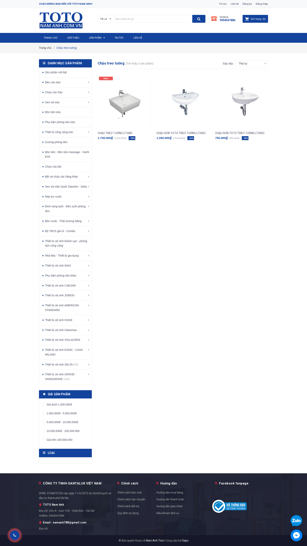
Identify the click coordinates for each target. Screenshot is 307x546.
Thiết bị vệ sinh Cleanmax (61, 330)
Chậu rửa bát (53, 166)
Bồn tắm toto (53, 112)
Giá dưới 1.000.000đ (59, 404)
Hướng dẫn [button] (168, 483)
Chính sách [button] (129, 483)
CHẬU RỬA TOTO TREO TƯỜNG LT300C (240, 133)
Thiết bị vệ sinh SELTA (61, 364)
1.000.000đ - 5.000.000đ (61, 413)
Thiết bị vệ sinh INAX (58, 265)
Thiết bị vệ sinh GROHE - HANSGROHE (60, 377)
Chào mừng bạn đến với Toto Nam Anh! (65, 3)
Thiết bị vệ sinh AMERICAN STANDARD (62, 308)
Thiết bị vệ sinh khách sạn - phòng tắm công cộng (66, 243)
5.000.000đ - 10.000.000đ (62, 422)
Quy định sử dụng (128, 513)
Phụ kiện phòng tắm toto (60, 122)
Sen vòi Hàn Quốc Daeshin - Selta (66, 186)
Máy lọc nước (53, 196)
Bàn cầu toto (52, 82)
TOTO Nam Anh (53, 504)
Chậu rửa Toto (53, 92)
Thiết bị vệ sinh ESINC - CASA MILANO (64, 352)
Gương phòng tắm (56, 142)
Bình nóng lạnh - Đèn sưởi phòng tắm (65, 209)
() (255, 18)
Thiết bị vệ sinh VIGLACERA (62, 339)
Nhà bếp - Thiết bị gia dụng (62, 255)
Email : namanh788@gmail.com (65, 522)
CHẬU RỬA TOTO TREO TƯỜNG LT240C (181, 133)
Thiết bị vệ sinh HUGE (58, 320)
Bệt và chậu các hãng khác (61, 176)
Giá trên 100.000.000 (59, 439)
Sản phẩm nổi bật (56, 72)
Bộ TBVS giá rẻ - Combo (60, 231)
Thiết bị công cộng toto (59, 132)
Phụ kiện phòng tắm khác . (61, 275)
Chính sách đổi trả (128, 506)
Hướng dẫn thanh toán (170, 499)
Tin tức (223, 3)
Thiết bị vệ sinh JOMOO (60, 295)
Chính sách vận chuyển (131, 499)
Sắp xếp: (228, 63)
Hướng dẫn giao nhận (169, 506)
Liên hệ (235, 3)
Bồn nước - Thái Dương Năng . (64, 221)
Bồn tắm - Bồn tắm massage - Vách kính (67, 154)
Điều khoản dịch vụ (167, 513)
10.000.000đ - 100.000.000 (62, 431)
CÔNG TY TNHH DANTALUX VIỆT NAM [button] (72, 483)
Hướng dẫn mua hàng (169, 492)
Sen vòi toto (52, 102)
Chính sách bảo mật (129, 492)
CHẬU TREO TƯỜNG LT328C (115, 133)
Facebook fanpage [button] (233, 483)
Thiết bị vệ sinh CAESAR (60, 285)
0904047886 (227, 20)
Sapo (185, 540)
